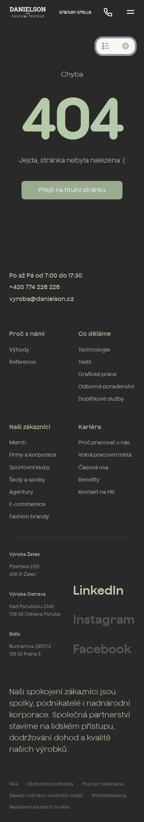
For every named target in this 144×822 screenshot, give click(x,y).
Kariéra (89, 427)
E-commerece (27, 504)
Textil (84, 362)
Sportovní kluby (29, 467)
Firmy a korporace (32, 455)
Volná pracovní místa (105, 455)
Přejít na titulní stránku (72, 190)
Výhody (19, 350)
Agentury (21, 492)
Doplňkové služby (101, 399)
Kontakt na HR (96, 492)
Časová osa (93, 467)
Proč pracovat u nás (104, 443)
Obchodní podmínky (50, 784)
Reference (22, 362)
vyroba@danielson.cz (41, 299)
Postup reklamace (102, 784)
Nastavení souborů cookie (39, 807)
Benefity (88, 480)
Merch (17, 443)
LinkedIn (98, 591)
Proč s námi (27, 334)
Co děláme (94, 334)
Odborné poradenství (106, 387)
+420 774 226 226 (34, 287)
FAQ (13, 784)
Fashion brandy (29, 517)
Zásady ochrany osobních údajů (46, 795)
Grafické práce (97, 374)
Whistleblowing (109, 795)
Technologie (94, 350)
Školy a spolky (27, 480)
